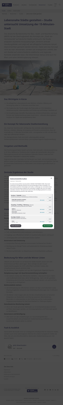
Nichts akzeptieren (15, 225)
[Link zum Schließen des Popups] (52, 179)
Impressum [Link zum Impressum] (12, 181)
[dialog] (31, 202)
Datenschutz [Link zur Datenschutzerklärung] (18, 181)
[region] (31, 208)
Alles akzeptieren (48, 225)
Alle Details (42, 200)
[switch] (49, 197)
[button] (48, 197)
